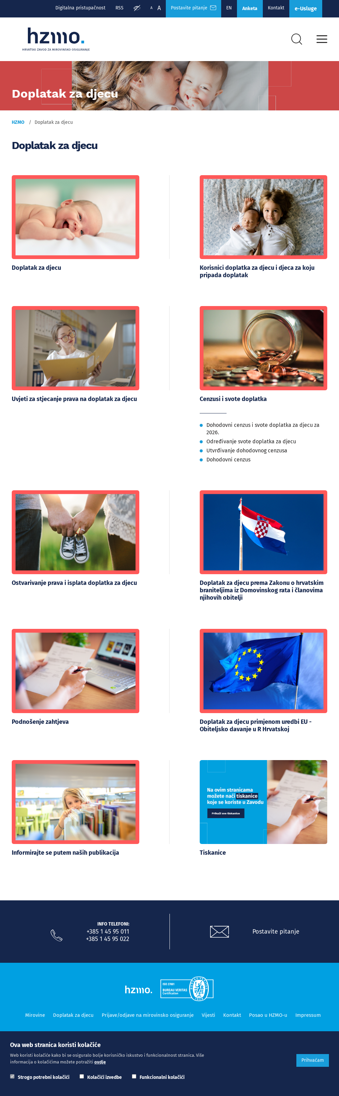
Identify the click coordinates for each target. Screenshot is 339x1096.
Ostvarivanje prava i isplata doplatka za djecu (74, 582)
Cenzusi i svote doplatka (233, 398)
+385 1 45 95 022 (107, 936)
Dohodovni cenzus (228, 458)
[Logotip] (56, 39)
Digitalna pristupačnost (80, 8)
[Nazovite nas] (56, 933)
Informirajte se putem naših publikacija (65, 850)
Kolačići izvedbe (104, 1077)
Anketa (249, 8)
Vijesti (208, 1013)
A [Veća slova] (159, 8)
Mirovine (35, 1013)
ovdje (100, 1061)
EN (229, 8)
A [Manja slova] (151, 8)
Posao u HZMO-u (268, 1013)
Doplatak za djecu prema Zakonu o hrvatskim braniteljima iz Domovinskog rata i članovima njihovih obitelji (262, 590)
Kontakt (276, 8)
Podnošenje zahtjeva (40, 720)
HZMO (18, 122)
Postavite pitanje (275, 929)
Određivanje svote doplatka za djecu (251, 440)
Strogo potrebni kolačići (43, 1077)
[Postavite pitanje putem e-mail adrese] (219, 930)
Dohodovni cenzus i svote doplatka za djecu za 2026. (263, 428)
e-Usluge (306, 8)
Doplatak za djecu (36, 267)
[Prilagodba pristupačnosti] (137, 8)
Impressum (308, 1013)
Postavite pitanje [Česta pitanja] (193, 8)
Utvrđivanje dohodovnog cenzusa (246, 449)
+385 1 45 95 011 (108, 929)
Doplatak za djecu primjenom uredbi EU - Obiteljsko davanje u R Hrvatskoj (255, 723)
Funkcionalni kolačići (162, 1077)
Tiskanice (213, 850)
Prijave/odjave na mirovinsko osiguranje (148, 1013)
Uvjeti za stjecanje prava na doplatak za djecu (74, 398)
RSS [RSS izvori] (119, 8)
